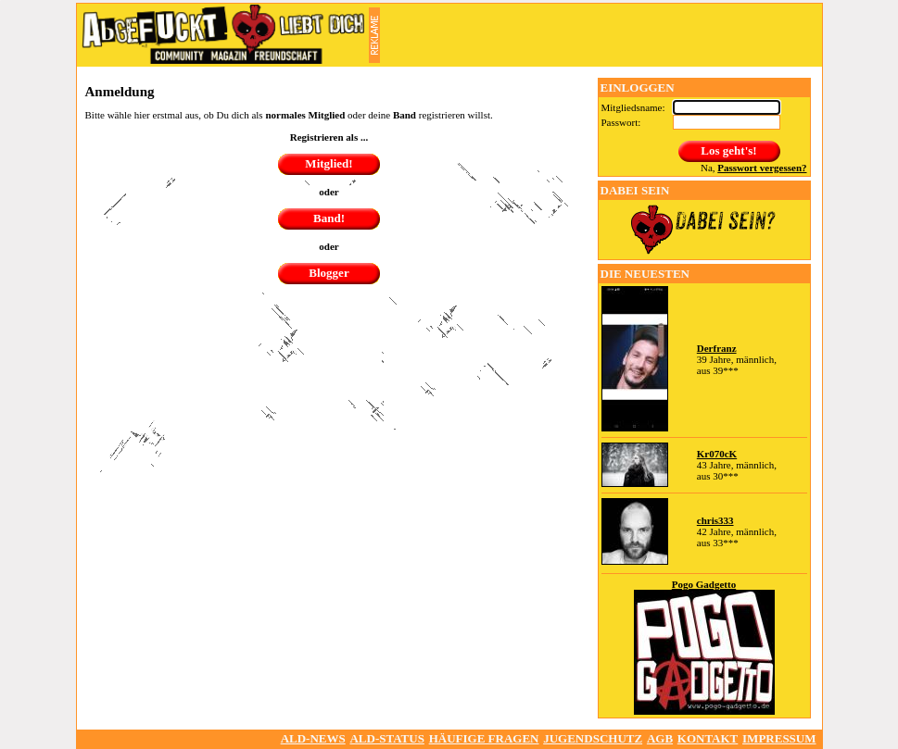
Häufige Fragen (484, 738)
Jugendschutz (592, 738)
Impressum (779, 738)
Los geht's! (728, 150)
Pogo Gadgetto (704, 584)
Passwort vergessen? (761, 167)
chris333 (715, 520)
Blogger (328, 273)
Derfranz (717, 348)
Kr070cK (717, 453)
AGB (660, 738)
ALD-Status (386, 738)
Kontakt (708, 738)
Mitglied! (328, 163)
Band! (329, 218)
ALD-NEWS (313, 738)
